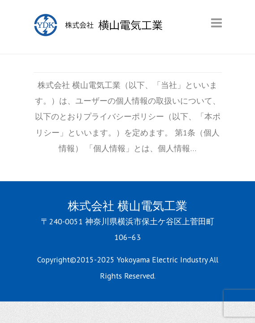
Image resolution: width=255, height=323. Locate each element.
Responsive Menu (216, 22)
